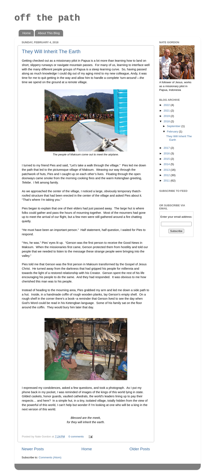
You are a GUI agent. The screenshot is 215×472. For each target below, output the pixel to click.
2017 (167, 147)
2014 (167, 164)
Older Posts (140, 449)
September (174, 126)
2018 (167, 121)
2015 (167, 158)
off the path (47, 18)
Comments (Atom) (50, 457)
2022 (167, 105)
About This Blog (49, 33)
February (173, 131)
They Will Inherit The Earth (51, 51)
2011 (167, 180)
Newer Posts (33, 449)
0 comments (76, 436)
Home (26, 33)
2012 (167, 175)
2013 (167, 169)
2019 (167, 116)
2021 (167, 110)
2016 (167, 153)
